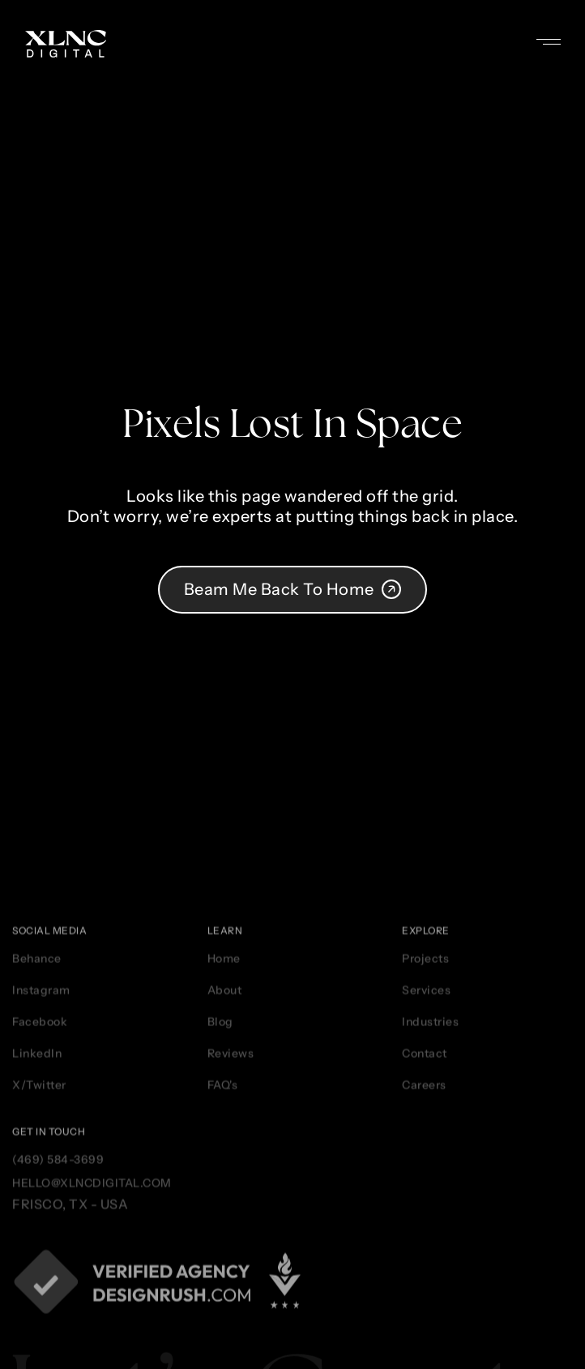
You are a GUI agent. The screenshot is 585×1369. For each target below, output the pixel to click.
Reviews (230, 1210)
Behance (37, 1115)
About (224, 1147)
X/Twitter (39, 1241)
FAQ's (222, 1241)
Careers (424, 1241)
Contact (424, 1210)
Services (426, 1147)
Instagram (41, 1147)
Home (224, 1115)
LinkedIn (37, 1210)
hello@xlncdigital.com (92, 1340)
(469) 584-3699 (58, 1317)
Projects (425, 1115)
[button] (560, 33)
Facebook (39, 1178)
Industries (430, 1178)
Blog (220, 1178)
